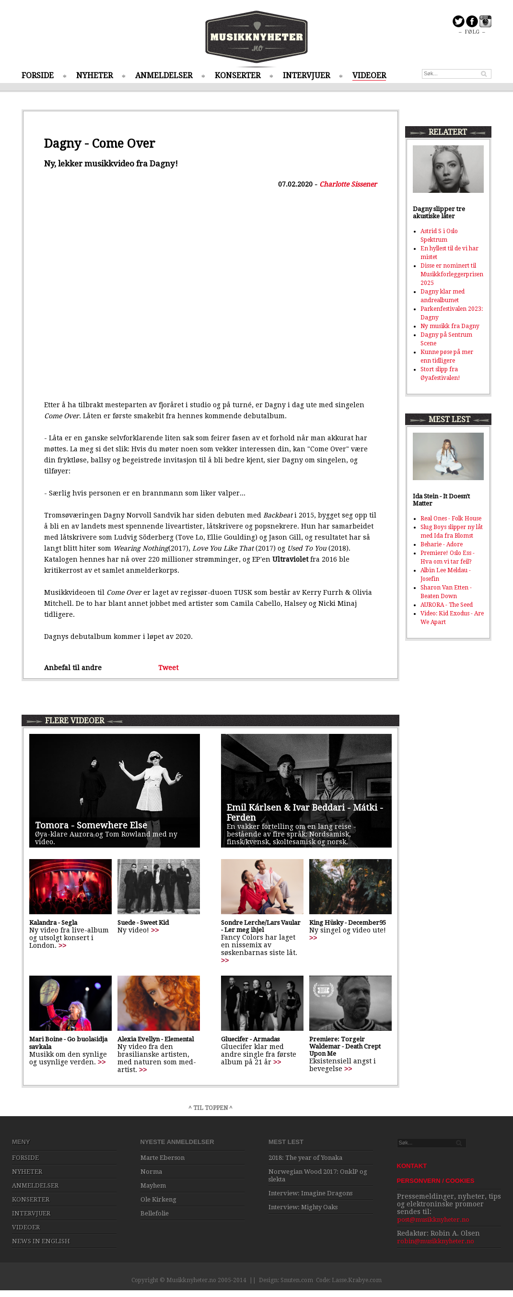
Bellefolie (154, 1213)
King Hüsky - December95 (347, 922)
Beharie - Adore (441, 544)
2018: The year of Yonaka (305, 1157)
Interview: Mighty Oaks (303, 1207)
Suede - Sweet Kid (143, 922)
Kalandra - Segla (53, 922)
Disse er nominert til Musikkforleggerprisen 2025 (451, 274)
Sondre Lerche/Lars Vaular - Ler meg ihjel (261, 926)
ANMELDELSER (163, 75)
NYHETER (94, 75)
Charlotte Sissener (348, 184)
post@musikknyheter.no (433, 1219)
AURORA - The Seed (446, 604)
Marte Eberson (162, 1157)
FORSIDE (38, 75)
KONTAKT (412, 1165)
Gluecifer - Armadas (250, 1039)
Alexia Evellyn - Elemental (155, 1039)
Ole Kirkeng (158, 1199)
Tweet (168, 668)
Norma (151, 1171)
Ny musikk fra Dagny (449, 326)
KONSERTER (237, 75)
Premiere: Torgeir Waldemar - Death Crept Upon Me (345, 1046)
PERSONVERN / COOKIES (436, 1180)
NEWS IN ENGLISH (41, 1241)
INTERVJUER (306, 75)
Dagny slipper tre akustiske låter (439, 212)
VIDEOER (369, 75)
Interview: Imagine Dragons (310, 1193)
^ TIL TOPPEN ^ (210, 1108)
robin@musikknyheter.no (435, 1241)
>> (62, 945)
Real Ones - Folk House (450, 518)
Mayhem (153, 1185)
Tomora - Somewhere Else (91, 825)
